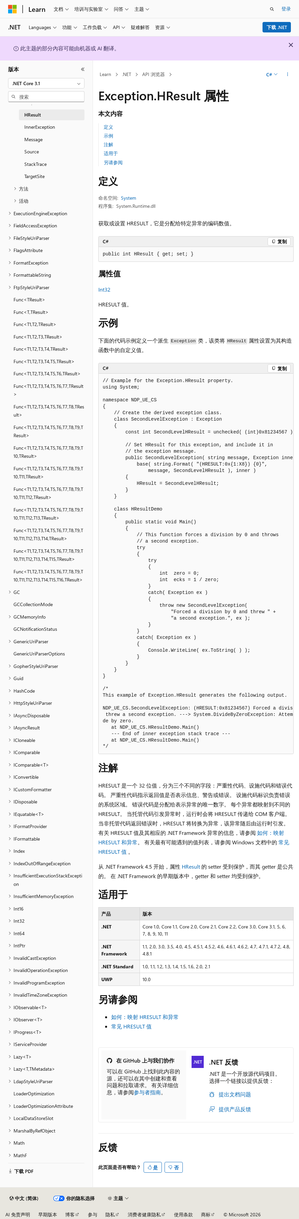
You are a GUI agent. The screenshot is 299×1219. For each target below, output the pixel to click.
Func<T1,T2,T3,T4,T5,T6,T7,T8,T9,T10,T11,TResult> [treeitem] (48, 472)
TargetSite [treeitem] (34, 176)
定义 (108, 127)
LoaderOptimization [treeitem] (34, 1093)
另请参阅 (113, 162)
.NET (126, 74)
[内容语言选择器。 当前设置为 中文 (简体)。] (24, 1198)
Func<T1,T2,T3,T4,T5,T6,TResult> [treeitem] (47, 373)
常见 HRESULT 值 (131, 1026)
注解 (108, 144)
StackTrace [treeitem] (35, 164)
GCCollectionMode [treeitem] (33, 604)
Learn (105, 74)
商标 (205, 1214)
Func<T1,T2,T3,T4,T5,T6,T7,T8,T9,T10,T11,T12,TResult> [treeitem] (48, 493)
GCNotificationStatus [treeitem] (35, 629)
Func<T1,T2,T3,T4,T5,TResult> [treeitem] (44, 361)
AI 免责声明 (17, 1214)
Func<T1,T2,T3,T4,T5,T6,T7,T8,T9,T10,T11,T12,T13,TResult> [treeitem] (48, 513)
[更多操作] (288, 74)
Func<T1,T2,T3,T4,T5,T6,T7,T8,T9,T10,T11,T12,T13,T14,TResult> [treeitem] (48, 534)
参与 (92, 1214)
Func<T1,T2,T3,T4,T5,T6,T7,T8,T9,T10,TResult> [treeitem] (48, 452)
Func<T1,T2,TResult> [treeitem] (35, 324)
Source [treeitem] (31, 151)
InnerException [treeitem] (39, 127)
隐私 (110, 1214)
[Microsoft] (12, 9)
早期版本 (47, 1214)
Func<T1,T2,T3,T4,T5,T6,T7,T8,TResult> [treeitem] (49, 410)
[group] (196, 564)
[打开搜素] (272, 9)
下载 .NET (277, 27)
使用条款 (183, 1214)
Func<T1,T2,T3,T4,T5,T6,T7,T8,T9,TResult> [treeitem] (48, 431)
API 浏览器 (153, 74)
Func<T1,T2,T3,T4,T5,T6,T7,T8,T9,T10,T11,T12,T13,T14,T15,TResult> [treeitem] (48, 555)
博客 (70, 1214)
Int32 (104, 289)
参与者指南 (147, 1092)
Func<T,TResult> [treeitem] (31, 312)
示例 (108, 135)
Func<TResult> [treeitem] (29, 299)
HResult (191, 866)
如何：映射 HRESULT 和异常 (145, 1016)
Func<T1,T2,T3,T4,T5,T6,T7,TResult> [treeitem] (48, 390)
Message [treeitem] (33, 139)
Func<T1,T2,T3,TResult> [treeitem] (38, 336)
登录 (286, 8)
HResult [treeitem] (32, 114)
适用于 (111, 153)
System (128, 198)
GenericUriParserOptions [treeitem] (39, 653)
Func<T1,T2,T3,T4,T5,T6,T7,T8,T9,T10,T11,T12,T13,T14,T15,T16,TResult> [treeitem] (48, 575)
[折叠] (83, 69)
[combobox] (46, 83)
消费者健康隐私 (144, 1214)
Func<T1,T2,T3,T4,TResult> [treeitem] (41, 349)
